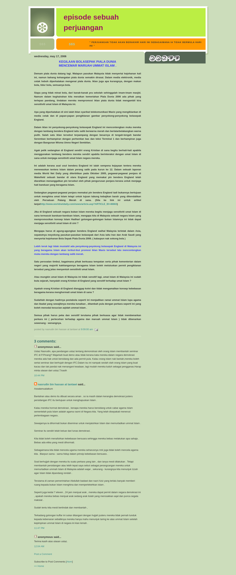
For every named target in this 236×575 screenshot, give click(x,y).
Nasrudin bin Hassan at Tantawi (57, 384)
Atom (69, 561)
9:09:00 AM (87, 329)
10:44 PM (39, 375)
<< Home (39, 566)
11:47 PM (39, 528)
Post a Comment (43, 554)
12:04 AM (39, 546)
